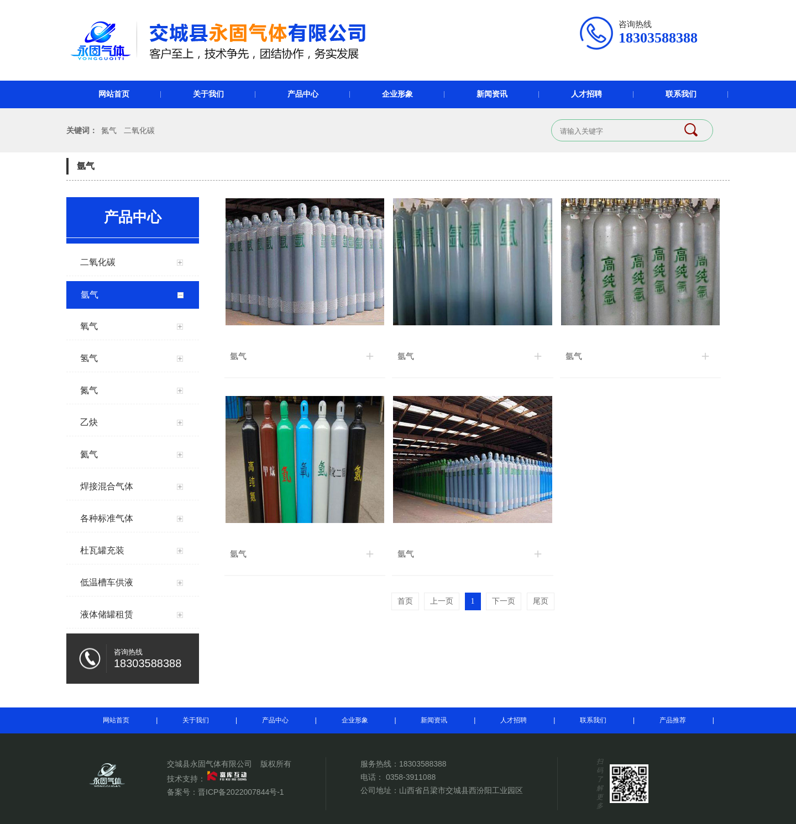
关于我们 (208, 94)
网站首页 (113, 94)
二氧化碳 (139, 130)
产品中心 (302, 94)
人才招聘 (586, 94)
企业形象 (397, 94)
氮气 (109, 130)
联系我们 (681, 94)
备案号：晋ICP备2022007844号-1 (225, 792)
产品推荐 (672, 720)
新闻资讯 (491, 94)
